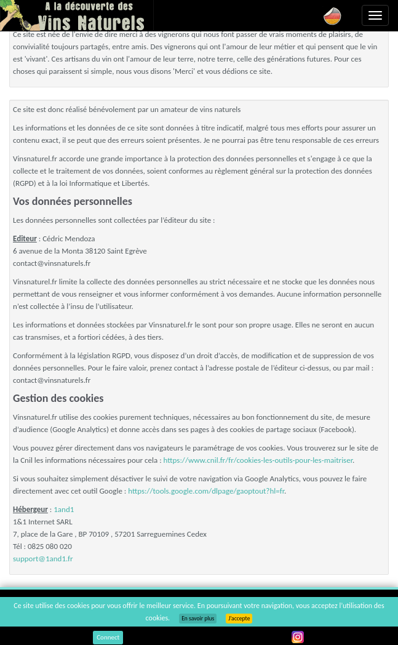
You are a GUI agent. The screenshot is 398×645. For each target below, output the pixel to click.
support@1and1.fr (43, 558)
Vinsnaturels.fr (77, 15)
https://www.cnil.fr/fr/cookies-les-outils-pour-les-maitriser (258, 460)
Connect (108, 637)
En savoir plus (197, 618)
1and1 (64, 509)
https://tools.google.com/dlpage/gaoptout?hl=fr (206, 490)
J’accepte (239, 618)
